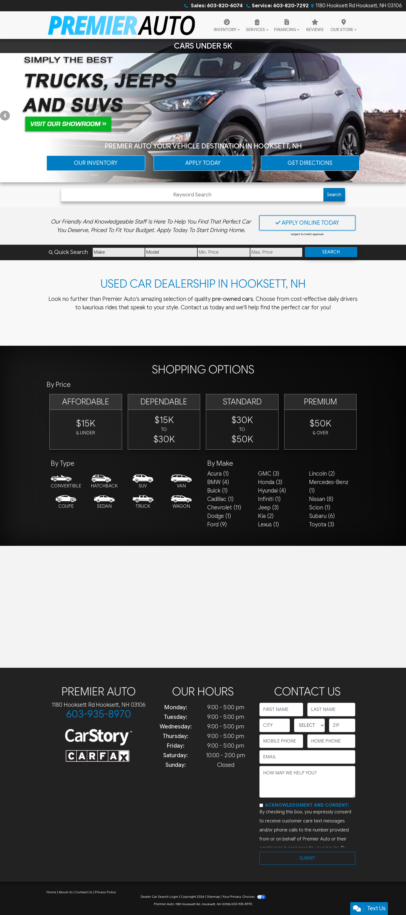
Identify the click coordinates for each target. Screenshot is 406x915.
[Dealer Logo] (121, 25)
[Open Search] (192, 195)
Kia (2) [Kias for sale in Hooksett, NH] (265, 516)
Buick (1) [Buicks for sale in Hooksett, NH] (217, 490)
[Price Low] (223, 252)
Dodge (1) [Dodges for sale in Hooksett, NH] (219, 516)
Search (334, 195)
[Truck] (143, 502)
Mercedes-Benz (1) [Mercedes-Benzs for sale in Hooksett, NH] (328, 486)
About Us (66, 892)
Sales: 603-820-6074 (216, 6)
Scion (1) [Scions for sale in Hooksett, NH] (319, 507)
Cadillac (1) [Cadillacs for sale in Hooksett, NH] (220, 499)
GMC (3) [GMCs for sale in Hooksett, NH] (268, 473)
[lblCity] (274, 725)
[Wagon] (181, 502)
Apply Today (203, 163)
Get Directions (310, 163)
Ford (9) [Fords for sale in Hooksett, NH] (217, 524)
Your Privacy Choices (243, 897)
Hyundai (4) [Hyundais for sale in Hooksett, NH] (272, 490)
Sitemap (213, 897)
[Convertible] (66, 481)
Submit (307, 858)
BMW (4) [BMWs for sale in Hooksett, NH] (218, 482)
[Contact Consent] (261, 805)
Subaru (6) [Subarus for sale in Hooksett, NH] (322, 516)
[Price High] (276, 252)
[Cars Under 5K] (203, 110)
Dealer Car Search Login (159, 897)
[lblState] (309, 725)
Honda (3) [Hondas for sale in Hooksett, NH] (270, 482)
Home (51, 892)
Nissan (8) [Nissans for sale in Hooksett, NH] (321, 499)
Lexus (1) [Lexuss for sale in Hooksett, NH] (268, 524)
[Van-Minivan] (181, 481)
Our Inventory (96, 163)
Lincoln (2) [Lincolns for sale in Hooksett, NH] (322, 473)
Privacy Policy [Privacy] (105, 892)
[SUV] (143, 481)
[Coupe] (66, 502)
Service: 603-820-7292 (280, 6)
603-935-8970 (98, 714)
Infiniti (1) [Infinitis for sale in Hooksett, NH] (269, 499)
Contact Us (83, 892)
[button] (5, 116)
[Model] (171, 252)
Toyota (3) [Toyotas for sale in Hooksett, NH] (321, 524)
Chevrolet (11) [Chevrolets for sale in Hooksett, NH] (224, 507)
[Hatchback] (104, 481)
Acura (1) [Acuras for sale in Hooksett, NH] (218, 473)
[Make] (118, 252)
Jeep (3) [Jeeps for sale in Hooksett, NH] (268, 507)
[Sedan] (104, 502)
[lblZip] (342, 725)
